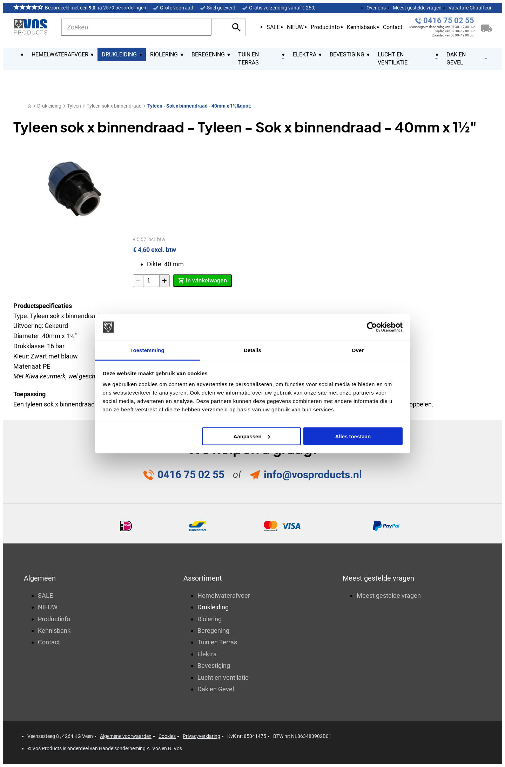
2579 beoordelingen (124, 8)
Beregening (213, 630)
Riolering (209, 619)
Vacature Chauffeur (470, 8)
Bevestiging (213, 665)
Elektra (207, 654)
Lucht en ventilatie (223, 677)
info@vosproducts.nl (313, 474)
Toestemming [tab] (147, 350)
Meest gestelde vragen (417, 8)
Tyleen (74, 106)
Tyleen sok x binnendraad (114, 106)
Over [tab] (358, 350)
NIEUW (295, 27)
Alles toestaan (353, 436)
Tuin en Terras (217, 642)
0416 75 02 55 (448, 20)
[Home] (29, 106)
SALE (273, 27)
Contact (392, 27)
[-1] (138, 280)
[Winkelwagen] (486, 27)
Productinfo (325, 27)
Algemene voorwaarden (126, 736)
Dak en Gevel (215, 689)
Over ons (376, 8)
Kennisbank (361, 27)
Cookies (167, 736)
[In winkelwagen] (202, 280)
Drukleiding (49, 106)
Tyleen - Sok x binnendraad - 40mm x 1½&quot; (199, 106)
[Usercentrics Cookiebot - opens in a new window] (372, 327)
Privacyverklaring (201, 736)
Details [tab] (252, 350)
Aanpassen (252, 436)
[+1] (164, 280)
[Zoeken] (136, 27)
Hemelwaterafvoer (223, 595)
